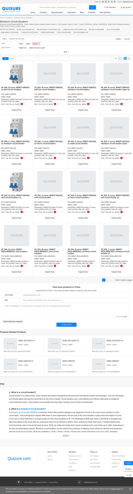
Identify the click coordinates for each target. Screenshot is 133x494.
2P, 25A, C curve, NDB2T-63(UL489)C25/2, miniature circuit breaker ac (115, 251)
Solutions (72, 470)
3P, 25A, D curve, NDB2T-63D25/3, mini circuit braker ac (115, 196)
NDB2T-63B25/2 (10, 94)
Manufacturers (57, 12)
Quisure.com (19, 458)
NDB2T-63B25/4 (110, 94)
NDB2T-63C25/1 (43, 148)
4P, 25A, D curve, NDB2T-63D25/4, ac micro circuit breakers (82, 196)
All (5, 58)
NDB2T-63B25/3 (77, 94)
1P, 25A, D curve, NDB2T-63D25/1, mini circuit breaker (48, 196)
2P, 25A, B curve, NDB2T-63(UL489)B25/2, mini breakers (14, 250)
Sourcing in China (75, 456)
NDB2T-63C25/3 (77, 148)
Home (32, 12)
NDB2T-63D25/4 (77, 202)
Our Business (95, 463)
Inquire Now (16, 110)
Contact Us (115, 463)
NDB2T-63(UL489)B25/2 (13, 256)
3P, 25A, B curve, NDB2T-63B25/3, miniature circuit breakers (82, 89)
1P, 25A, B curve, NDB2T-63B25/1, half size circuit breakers (48, 89)
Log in (49, 456)
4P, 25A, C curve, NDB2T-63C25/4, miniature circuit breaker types (115, 142)
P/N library (72, 463)
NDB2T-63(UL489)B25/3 (79, 256)
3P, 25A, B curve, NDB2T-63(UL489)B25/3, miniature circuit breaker (82, 251)
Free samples (73, 459)
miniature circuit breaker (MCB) (23, 412)
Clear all (126, 39)
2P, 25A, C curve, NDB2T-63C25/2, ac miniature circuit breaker (15, 142)
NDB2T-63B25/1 (43, 94)
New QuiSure (105, 12)
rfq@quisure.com (128, 2)
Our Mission (94, 456)
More (23, 26)
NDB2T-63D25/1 (43, 202)
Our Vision (93, 459)
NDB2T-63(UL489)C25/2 (113, 256)
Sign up (50, 459)
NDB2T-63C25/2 (10, 148)
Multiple (118, 39)
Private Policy (116, 459)
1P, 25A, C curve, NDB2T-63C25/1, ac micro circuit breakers (48, 142)
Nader (8, 97)
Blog (82, 12)
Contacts (91, 12)
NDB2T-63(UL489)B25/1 (46, 256)
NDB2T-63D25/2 (10, 202)
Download (71, 12)
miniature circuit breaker (32, 409)
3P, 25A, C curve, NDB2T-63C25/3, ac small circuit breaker (82, 142)
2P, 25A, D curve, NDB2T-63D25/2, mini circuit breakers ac (15, 196)
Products (43, 12)
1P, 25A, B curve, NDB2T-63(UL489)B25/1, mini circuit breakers (46, 251)
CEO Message (95, 467)
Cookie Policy (115, 489)
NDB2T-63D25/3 (110, 202)
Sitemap (114, 467)
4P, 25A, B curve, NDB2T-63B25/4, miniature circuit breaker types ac (115, 89)
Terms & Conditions (118, 456)
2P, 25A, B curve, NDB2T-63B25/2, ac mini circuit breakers (15, 89)
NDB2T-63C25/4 (110, 148)
